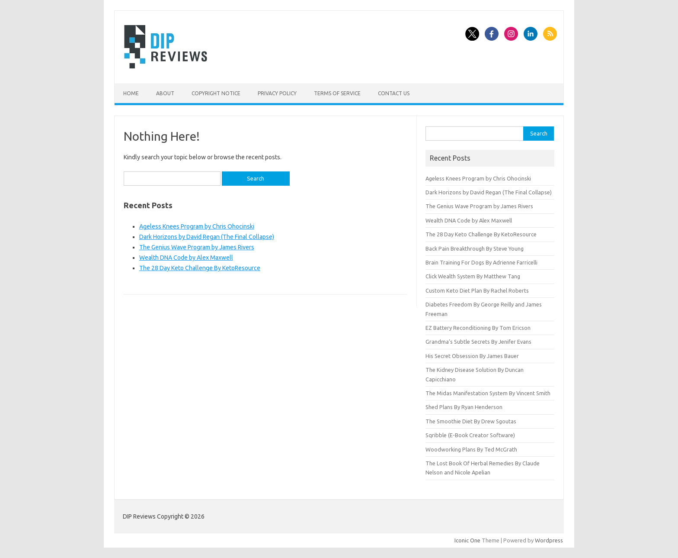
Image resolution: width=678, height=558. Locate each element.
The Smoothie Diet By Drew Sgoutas (470, 421)
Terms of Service (337, 93)
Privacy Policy (277, 93)
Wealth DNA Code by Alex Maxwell (186, 257)
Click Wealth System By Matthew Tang (472, 276)
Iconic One (467, 540)
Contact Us (393, 93)
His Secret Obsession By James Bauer (472, 356)
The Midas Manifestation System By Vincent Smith (487, 393)
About (165, 93)
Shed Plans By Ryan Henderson (463, 407)
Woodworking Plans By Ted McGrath (471, 449)
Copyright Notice (216, 93)
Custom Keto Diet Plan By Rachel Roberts (477, 290)
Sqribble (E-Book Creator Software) (470, 435)
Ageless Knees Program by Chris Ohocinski (196, 226)
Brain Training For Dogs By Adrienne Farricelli (481, 262)
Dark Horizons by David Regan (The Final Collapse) (206, 236)
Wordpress (549, 540)
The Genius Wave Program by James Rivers (196, 247)
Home (131, 93)
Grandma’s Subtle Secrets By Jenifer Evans (478, 342)
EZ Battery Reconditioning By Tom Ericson (478, 328)
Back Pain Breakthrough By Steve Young (474, 248)
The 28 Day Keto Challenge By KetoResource (199, 267)
